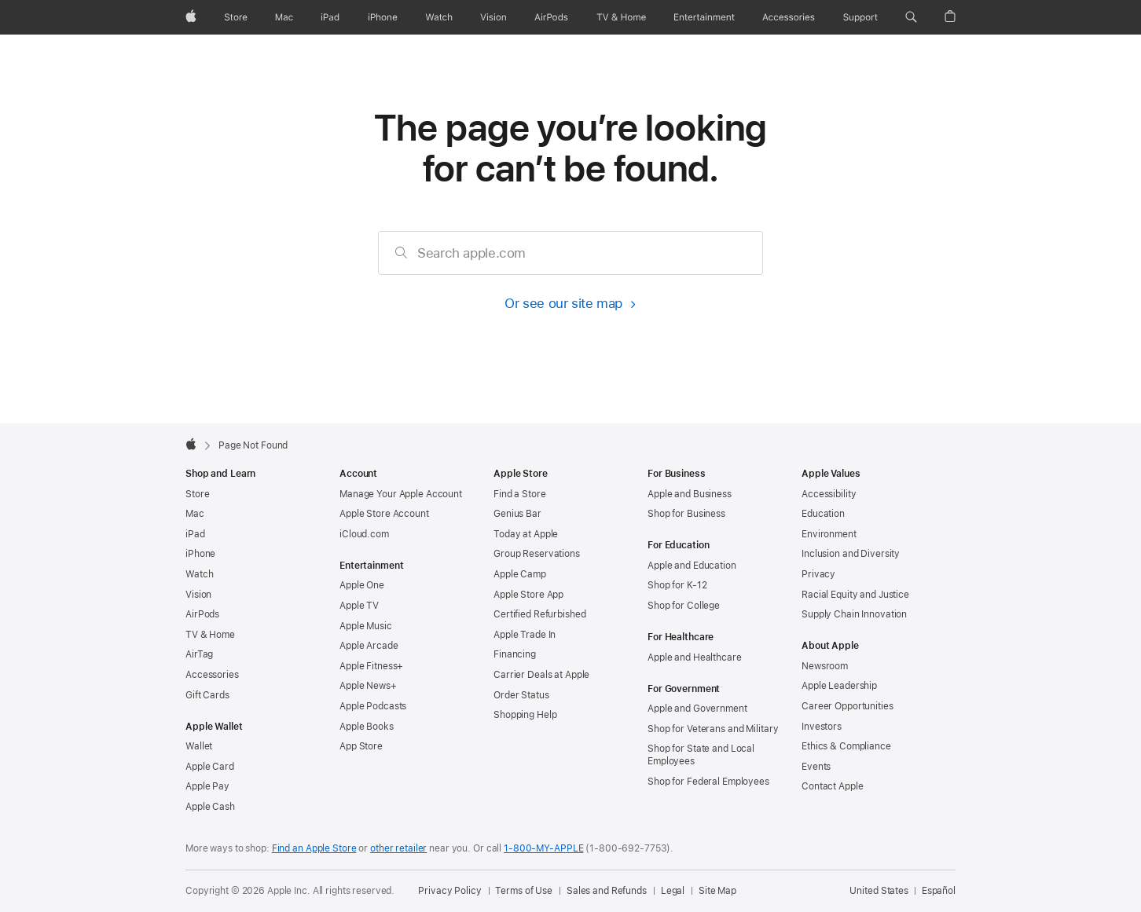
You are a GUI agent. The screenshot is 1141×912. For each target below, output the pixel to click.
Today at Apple (525, 534)
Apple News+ (368, 685)
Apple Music (365, 626)
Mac (194, 513)
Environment (829, 534)
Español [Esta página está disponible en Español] (939, 890)
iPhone (200, 553)
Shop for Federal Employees (708, 781)
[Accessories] (788, 17)
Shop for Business (686, 513)
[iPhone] (382, 17)
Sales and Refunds (607, 890)
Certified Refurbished (539, 614)
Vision (198, 594)
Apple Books (366, 726)
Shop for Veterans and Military (713, 728)
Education (823, 513)
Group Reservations (536, 553)
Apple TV (359, 605)
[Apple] (191, 17)
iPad (195, 534)
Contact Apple (832, 786)
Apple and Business (690, 494)
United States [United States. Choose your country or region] (878, 890)
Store (197, 494)
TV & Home (210, 634)
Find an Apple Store (314, 848)
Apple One (361, 585)
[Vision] (493, 17)
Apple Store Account (384, 513)
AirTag (199, 654)
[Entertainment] (704, 17)
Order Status (521, 695)
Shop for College (684, 605)
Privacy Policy (449, 890)
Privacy (818, 574)
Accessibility (829, 494)
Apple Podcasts (372, 706)
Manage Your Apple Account (400, 494)
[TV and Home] (621, 17)
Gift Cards (207, 695)
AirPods (202, 614)
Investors (822, 726)
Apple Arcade (368, 645)
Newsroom (825, 666)
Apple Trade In (524, 634)
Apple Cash (210, 806)
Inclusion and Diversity (851, 553)
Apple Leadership (839, 685)
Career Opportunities (847, 706)
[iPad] (330, 17)
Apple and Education (692, 565)
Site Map (717, 890)
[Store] (236, 17)
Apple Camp (519, 574)
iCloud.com (364, 534)
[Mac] (284, 17)
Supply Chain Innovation (854, 614)
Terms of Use (523, 890)
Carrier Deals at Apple (541, 674)
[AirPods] (551, 17)
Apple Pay (207, 786)
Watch (199, 574)
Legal (672, 890)
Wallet (198, 746)
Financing (514, 654)
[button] (911, 17)
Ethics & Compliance (846, 746)
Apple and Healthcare (695, 657)
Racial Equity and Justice (855, 594)
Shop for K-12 (677, 585)
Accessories (212, 674)
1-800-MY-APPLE (543, 848)
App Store (361, 746)
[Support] (860, 17)
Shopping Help (524, 714)
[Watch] (439, 17)
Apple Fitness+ (371, 666)
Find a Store (519, 494)
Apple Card (209, 766)
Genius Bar (517, 513)
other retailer (398, 848)
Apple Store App (528, 594)
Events (816, 766)
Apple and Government (697, 708)
